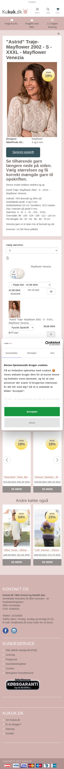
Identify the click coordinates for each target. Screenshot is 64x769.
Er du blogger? (13, 724)
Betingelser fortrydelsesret (19, 673)
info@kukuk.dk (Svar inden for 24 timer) (32, 622)
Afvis (32, 422)
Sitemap (10, 729)
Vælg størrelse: (15, 245)
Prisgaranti (11, 659)
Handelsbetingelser (16, 663)
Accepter (31, 411)
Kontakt (10, 733)
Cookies (10, 668)
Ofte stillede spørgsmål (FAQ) (21, 650)
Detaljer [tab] (32, 352)
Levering (10, 654)
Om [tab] (52, 352)
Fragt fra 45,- (11, 23)
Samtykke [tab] (11, 352)
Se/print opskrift (23, 152)
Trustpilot (32, 2)
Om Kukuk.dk (13, 720)
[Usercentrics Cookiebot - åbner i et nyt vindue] (45, 343)
